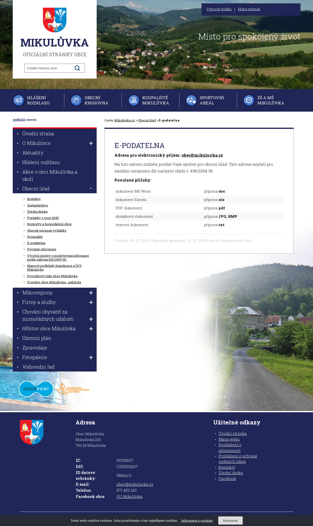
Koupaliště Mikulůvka (155, 100)
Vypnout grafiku (219, 9)
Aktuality (32, 152)
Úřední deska (37, 211)
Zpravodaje (34, 347)
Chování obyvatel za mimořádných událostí (48, 315)
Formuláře (35, 236)
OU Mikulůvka (129, 496)
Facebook (227, 478)
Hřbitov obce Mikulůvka (49, 328)
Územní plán (36, 338)
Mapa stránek (249, 9)
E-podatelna (36, 243)
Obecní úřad (147, 120)
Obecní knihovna (96, 100)
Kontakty (34, 199)
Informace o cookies (197, 520)
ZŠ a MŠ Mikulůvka (270, 100)
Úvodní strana (38, 133)
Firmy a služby (39, 302)
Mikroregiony (37, 292)
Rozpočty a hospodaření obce (49, 224)
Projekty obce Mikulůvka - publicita (54, 282)
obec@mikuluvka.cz (202, 155)
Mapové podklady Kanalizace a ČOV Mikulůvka (54, 267)
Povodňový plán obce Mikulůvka (52, 276)
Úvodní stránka (233, 433)
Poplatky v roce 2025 (43, 218)
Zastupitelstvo (37, 205)
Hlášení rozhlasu (38, 100)
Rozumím (230, 520)
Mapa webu (229, 439)
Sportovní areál (212, 100)
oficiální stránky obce (55, 32)
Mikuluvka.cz (124, 120)
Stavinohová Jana (235, 240)
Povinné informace (41, 249)
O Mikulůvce (36, 143)
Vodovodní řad (38, 367)
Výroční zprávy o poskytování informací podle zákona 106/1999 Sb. (58, 257)
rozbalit (19, 119)
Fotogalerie (34, 357)
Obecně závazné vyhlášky (47, 230)
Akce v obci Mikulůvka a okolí (49, 175)
